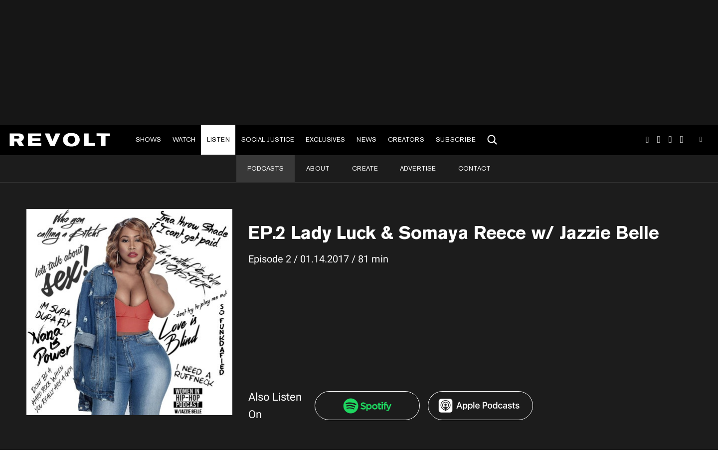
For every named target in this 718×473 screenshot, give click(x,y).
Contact (474, 168)
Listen (218, 139)
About (318, 168)
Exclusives (325, 139)
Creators (406, 139)
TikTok (659, 140)
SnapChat (670, 140)
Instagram (647, 140)
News (366, 139)
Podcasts (265, 168)
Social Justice (267, 139)
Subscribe (456, 139)
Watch (184, 139)
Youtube (701, 141)
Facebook (682, 140)
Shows (148, 139)
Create (365, 168)
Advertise (418, 168)
